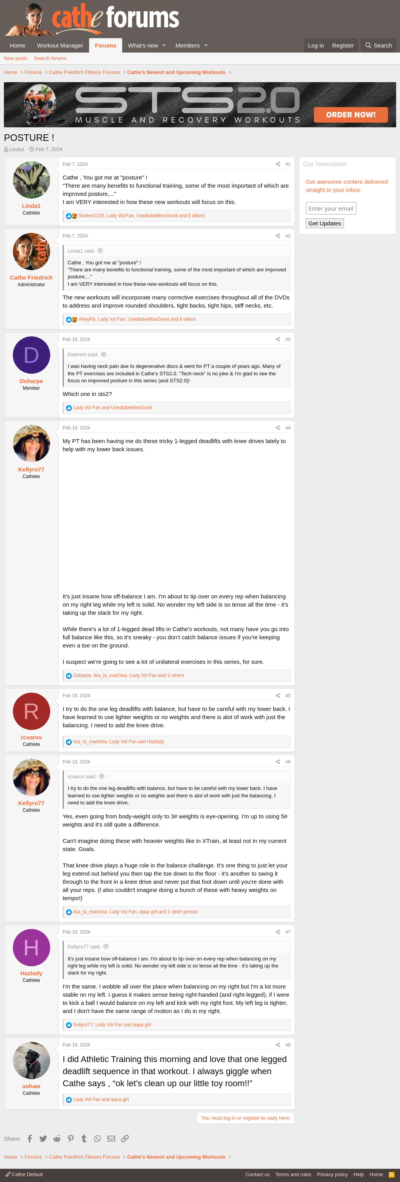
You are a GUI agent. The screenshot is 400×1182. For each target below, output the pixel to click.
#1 (288, 164)
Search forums (50, 58)
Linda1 (17, 149)
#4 (288, 428)
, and (118, 741)
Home (17, 45)
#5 (288, 695)
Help (359, 1174)
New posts (16, 58)
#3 (288, 339)
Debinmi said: (83, 354)
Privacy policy (332, 1174)
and (112, 407)
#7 (288, 932)
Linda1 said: (81, 251)
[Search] (378, 45)
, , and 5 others (142, 215)
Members (187, 45)
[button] (164, 45)
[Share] (278, 164)
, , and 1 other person (135, 912)
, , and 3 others (128, 675)
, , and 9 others (137, 319)
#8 (288, 1045)
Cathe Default (24, 1174)
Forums (105, 45)
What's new (143, 45)
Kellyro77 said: (84, 947)
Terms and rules (293, 1174)
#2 (288, 236)
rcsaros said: (82, 776)
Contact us (258, 1174)
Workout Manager (60, 45)
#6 (288, 762)
